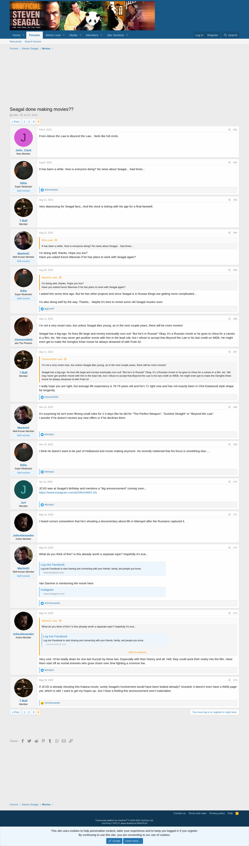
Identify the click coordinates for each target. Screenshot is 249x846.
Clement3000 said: (52, 359)
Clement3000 (23, 339)
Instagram (47, 589)
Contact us (180, 813)
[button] (23, 35)
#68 (235, 407)
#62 (235, 162)
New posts (16, 41)
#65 (235, 270)
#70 (235, 481)
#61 (235, 129)
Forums (34, 35)
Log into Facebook (53, 564)
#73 (235, 613)
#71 (235, 514)
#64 (235, 232)
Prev (16, 121)
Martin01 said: (50, 277)
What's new (53, 35)
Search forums (33, 41)
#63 (235, 200)
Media (73, 35)
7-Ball (23, 220)
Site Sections (115, 35)
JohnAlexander (23, 535)
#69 (235, 444)
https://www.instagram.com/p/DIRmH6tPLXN (68, 492)
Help (230, 813)
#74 (235, 680)
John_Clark (24, 150)
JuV (23, 502)
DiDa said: (47, 240)
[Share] (229, 130)
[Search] (230, 35)
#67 (235, 352)
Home (16, 35)
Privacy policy (217, 813)
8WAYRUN (142, 823)
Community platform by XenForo (124, 820)
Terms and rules (197, 813)
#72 (235, 547)
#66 (235, 319)
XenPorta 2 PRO (110, 823)
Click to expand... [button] (138, 652)
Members (92, 35)
